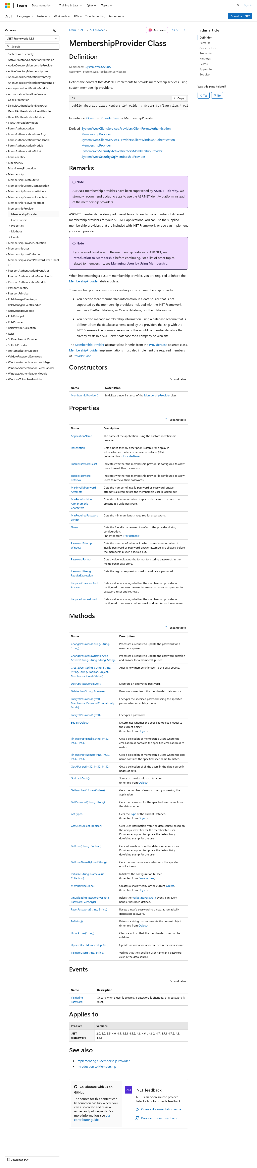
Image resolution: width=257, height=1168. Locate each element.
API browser (97, 30)
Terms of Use (147, 1156)
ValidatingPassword (144, 897)
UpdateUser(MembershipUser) (89, 945)
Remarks (205, 43)
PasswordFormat (81, 559)
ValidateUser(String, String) (87, 952)
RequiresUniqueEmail (84, 599)
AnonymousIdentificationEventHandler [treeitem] (31, 83)
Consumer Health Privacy (115, 1156)
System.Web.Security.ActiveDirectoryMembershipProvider (122, 151)
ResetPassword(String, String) (89, 909)
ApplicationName (81, 436)
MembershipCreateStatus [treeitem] (23, 180)
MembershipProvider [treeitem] (24, 214)
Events (204, 64)
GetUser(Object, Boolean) (86, 826)
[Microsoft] (7, 5)
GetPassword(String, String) (88, 802)
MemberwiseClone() (83, 886)
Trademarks (166, 1156)
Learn (72, 30)
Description (78, 448)
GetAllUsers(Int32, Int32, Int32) (90, 766)
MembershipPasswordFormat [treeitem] (26, 203)
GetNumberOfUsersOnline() (88, 790)
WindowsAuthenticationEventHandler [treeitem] (31, 368)
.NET (83, 30)
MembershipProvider (84, 281)
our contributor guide (92, 1117)
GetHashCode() (80, 778)
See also (205, 74)
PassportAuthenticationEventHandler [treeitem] (30, 276)
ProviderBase (110, 118)
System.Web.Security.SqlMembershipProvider (113, 156)
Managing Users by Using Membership (139, 263)
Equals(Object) (80, 722)
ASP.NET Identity (166, 190)
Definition (206, 37)
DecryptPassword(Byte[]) (86, 683)
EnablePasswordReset (84, 464)
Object (91, 118)
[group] (128, 106)
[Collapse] (54, 30)
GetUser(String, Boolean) (86, 846)
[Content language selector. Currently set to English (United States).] (23, 1146)
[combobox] (32, 38)
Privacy (87, 1156)
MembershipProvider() (84, 395)
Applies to (206, 69)
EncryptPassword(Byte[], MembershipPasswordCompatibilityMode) (92, 703)
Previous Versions (36, 1156)
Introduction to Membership (93, 258)
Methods (205, 58)
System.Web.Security (98, 67)
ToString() (77, 921)
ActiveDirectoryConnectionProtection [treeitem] (31, 60)
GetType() (77, 814)
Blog (54, 1156)
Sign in (248, 5)
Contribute (72, 1156)
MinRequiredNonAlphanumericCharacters (81, 503)
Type (133, 814)
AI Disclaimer (13, 1156)
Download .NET (240, 16)
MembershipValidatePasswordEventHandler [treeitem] (33, 262)
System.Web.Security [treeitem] (21, 54)
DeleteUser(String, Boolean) (88, 691)
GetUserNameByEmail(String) (89, 862)
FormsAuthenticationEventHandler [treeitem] (29, 140)
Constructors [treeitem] (19, 220)
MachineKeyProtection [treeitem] (22, 168)
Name (74, 527)
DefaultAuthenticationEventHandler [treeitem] (30, 111)
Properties (206, 53)
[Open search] (238, 5)
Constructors (208, 48)
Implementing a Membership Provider (103, 1061)
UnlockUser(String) (82, 933)
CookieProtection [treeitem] (18, 100)
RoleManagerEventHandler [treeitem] (24, 305)
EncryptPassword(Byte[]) (86, 715)
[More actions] (184, 30)
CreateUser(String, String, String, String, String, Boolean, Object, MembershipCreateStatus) (91, 672)
